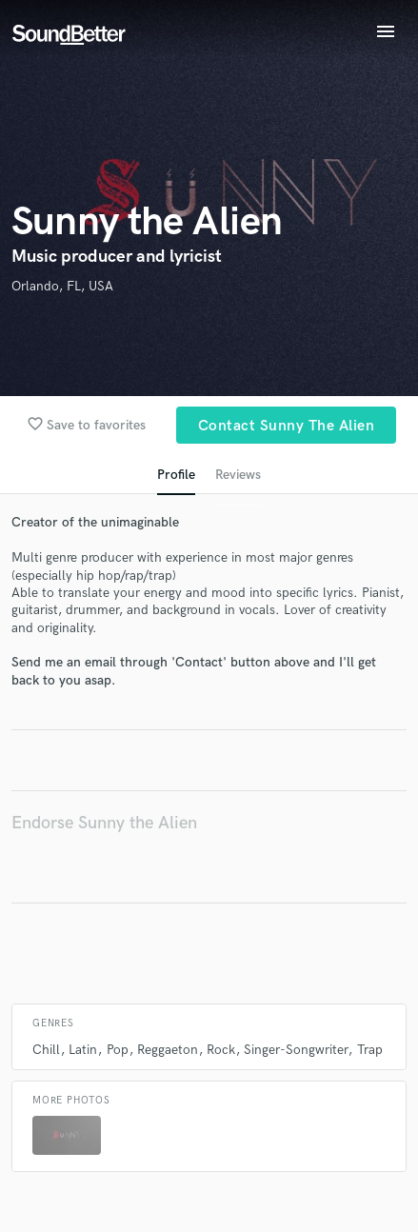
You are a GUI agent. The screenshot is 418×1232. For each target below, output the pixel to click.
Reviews (238, 475)
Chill (46, 1050)
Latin (83, 1050)
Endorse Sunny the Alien (104, 823)
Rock (221, 1050)
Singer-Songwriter (296, 1050)
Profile (176, 475)
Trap (370, 1050)
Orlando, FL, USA (62, 286)
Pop (118, 1050)
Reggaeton (167, 1050)
